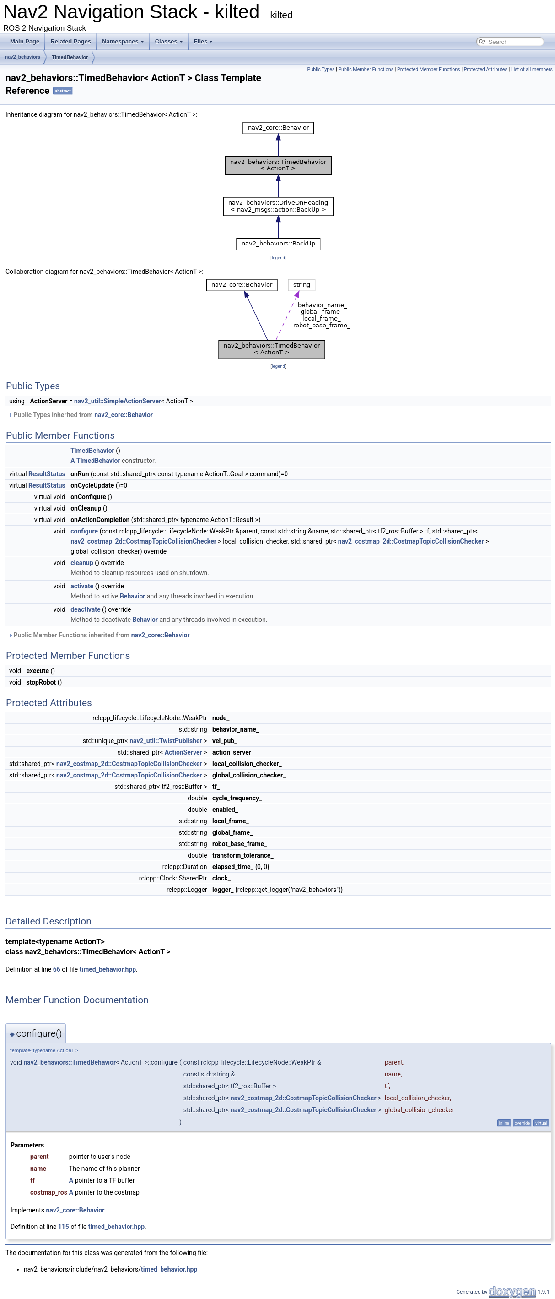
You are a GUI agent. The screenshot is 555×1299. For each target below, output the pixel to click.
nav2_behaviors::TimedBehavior (69, 1062)
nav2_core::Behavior (123, 415)
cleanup (81, 562)
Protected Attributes (485, 69)
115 (63, 1226)
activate (81, 586)
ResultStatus (46, 474)
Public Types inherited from (80, 415)
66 (56, 969)
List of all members (532, 69)
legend (278, 257)
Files (203, 41)
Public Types (321, 69)
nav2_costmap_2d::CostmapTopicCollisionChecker (143, 541)
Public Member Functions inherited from (98, 635)
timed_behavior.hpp (108, 969)
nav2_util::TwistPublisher (165, 741)
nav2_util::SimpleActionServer (117, 401)
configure (84, 531)
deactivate (85, 609)
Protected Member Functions (428, 69)
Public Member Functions (365, 69)
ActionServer (183, 752)
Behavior (132, 596)
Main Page (24, 41)
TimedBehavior (70, 57)
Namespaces (123, 41)
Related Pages (70, 41)
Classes (169, 41)
